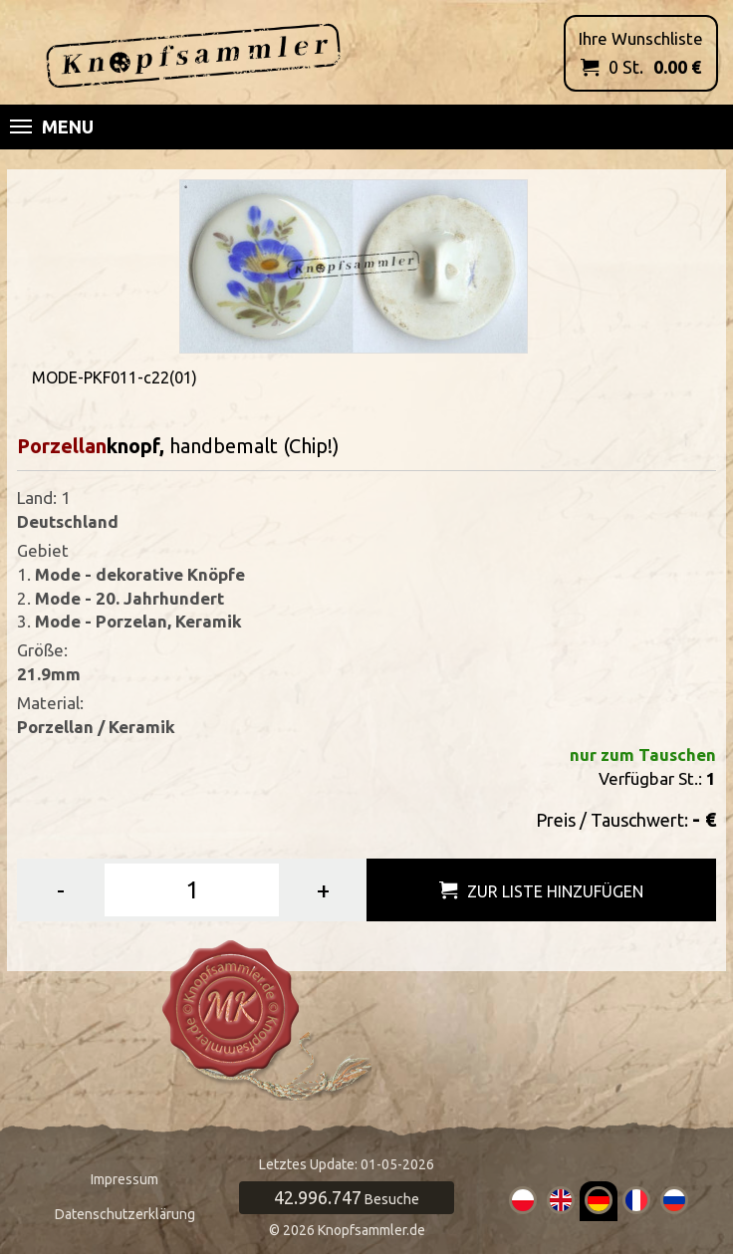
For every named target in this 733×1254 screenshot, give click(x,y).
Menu (52, 126)
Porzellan (62, 445)
